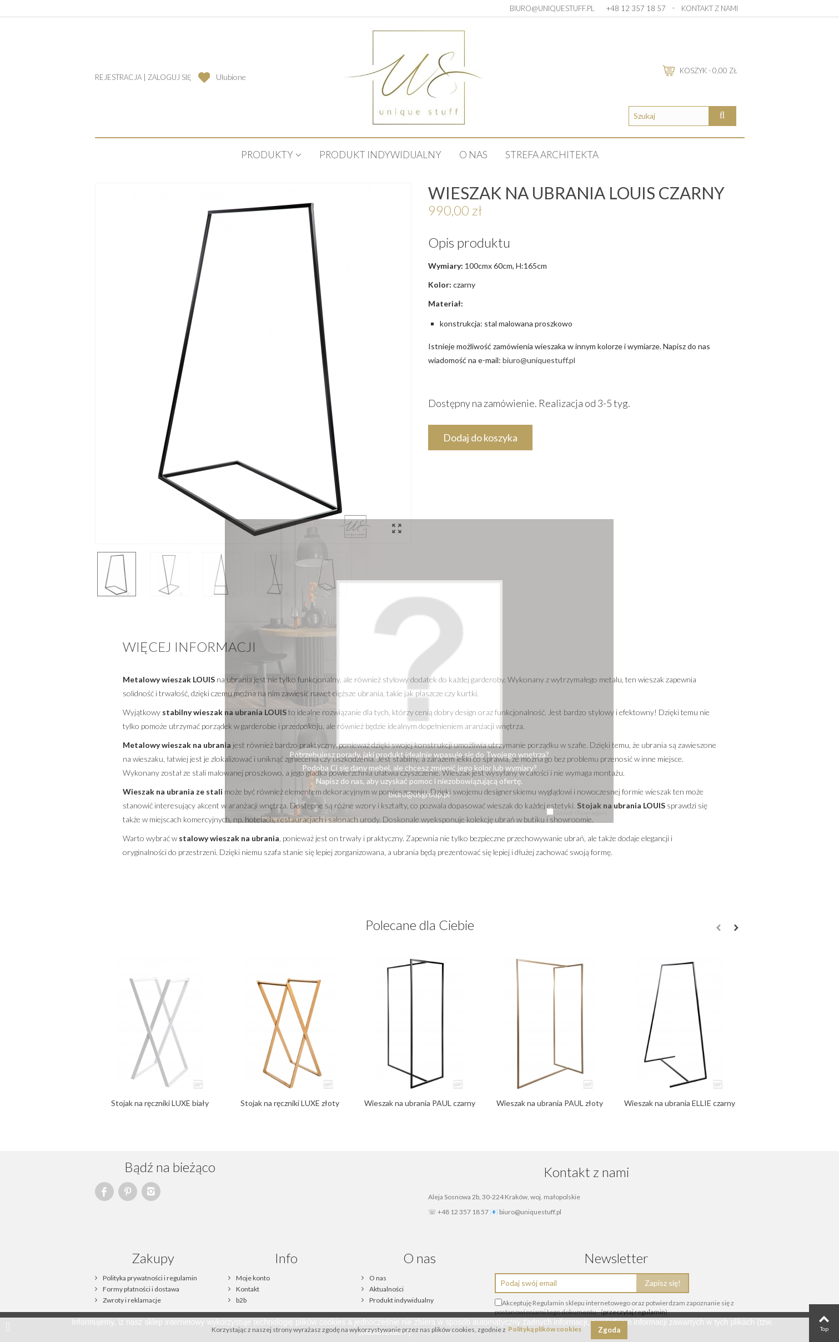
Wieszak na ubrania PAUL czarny (419, 1103)
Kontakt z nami (709, 8)
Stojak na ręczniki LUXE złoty (289, 1103)
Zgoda (609, 1329)
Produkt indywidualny (380, 154)
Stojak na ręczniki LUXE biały (160, 1103)
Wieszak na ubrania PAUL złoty (549, 1103)
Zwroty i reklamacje (131, 1300)
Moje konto (252, 1278)
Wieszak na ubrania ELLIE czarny (679, 1103)
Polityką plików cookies (544, 1329)
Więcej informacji (189, 647)
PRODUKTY (267, 154)
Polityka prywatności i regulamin (149, 1278)
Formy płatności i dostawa (140, 1289)
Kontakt (247, 1289)
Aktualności (386, 1289)
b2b (241, 1300)
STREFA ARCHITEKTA (552, 154)
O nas (473, 154)
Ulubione (231, 77)
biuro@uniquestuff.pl (552, 8)
